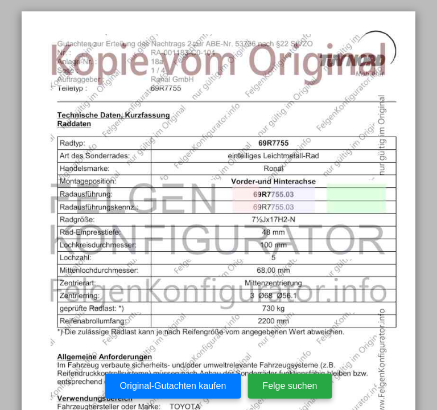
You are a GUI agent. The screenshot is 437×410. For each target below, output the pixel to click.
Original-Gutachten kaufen (173, 386)
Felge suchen (289, 386)
